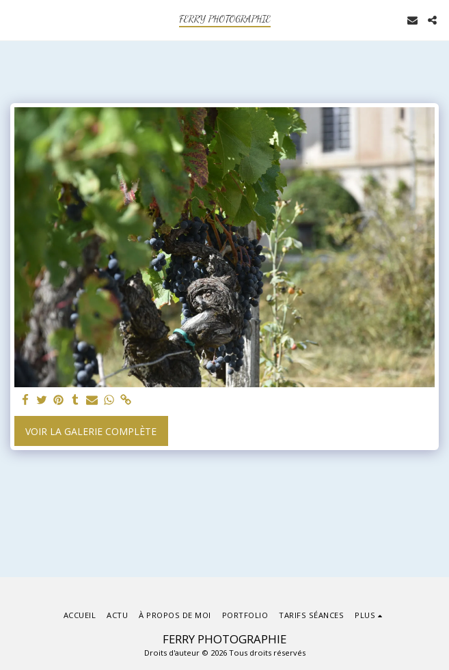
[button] (15, 19)
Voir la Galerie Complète (91, 431)
